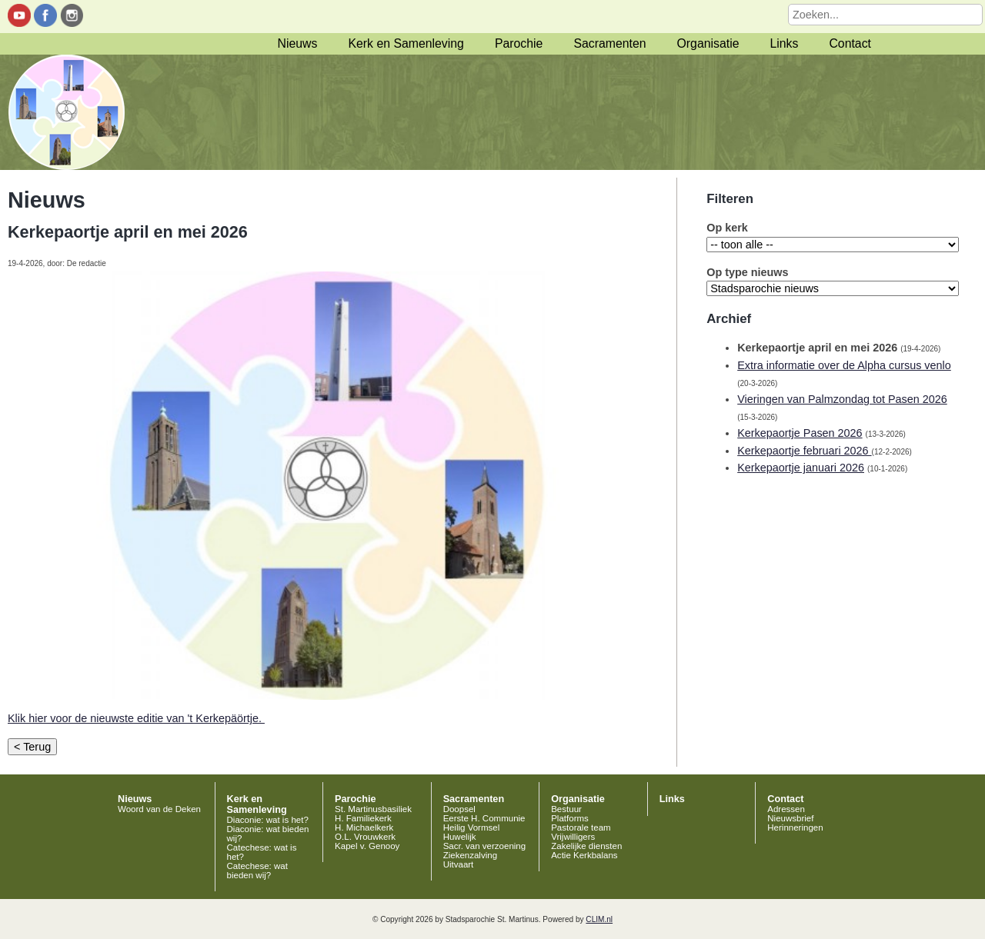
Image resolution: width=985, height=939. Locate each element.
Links (784, 43)
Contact (850, 43)
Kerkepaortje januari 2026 (800, 467)
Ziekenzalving (470, 855)
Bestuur (566, 809)
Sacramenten (609, 43)
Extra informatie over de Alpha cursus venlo (844, 365)
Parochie (519, 43)
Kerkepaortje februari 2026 (804, 451)
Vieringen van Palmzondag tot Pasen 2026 (842, 399)
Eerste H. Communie (484, 818)
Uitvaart (458, 864)
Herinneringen (795, 827)
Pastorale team (580, 827)
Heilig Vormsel (471, 827)
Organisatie (708, 43)
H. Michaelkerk (364, 827)
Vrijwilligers (573, 836)
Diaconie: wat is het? (268, 819)
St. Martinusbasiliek (373, 809)
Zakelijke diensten (586, 846)
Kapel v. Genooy (367, 846)
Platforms (570, 818)
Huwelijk (459, 836)
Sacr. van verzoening (484, 846)
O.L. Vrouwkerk (365, 836)
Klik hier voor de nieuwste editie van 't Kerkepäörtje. (136, 718)
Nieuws (298, 43)
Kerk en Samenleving (405, 43)
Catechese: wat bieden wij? (257, 870)
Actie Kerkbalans (584, 855)
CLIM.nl (599, 919)
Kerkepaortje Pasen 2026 (799, 433)
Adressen (786, 809)
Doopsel (459, 809)
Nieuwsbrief (790, 818)
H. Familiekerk (363, 818)
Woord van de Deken (159, 809)
